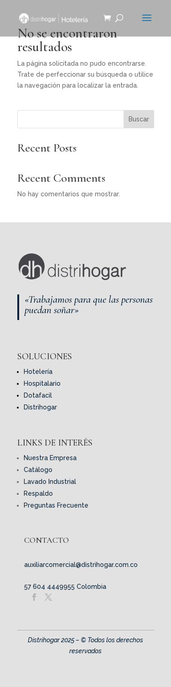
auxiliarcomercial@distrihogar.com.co (81, 564)
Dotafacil (38, 395)
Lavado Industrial (50, 481)
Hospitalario (42, 383)
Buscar (139, 119)
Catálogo (38, 469)
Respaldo (38, 493)
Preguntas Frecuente (56, 505)
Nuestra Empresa (50, 457)
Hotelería (38, 371)
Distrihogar (40, 407)
